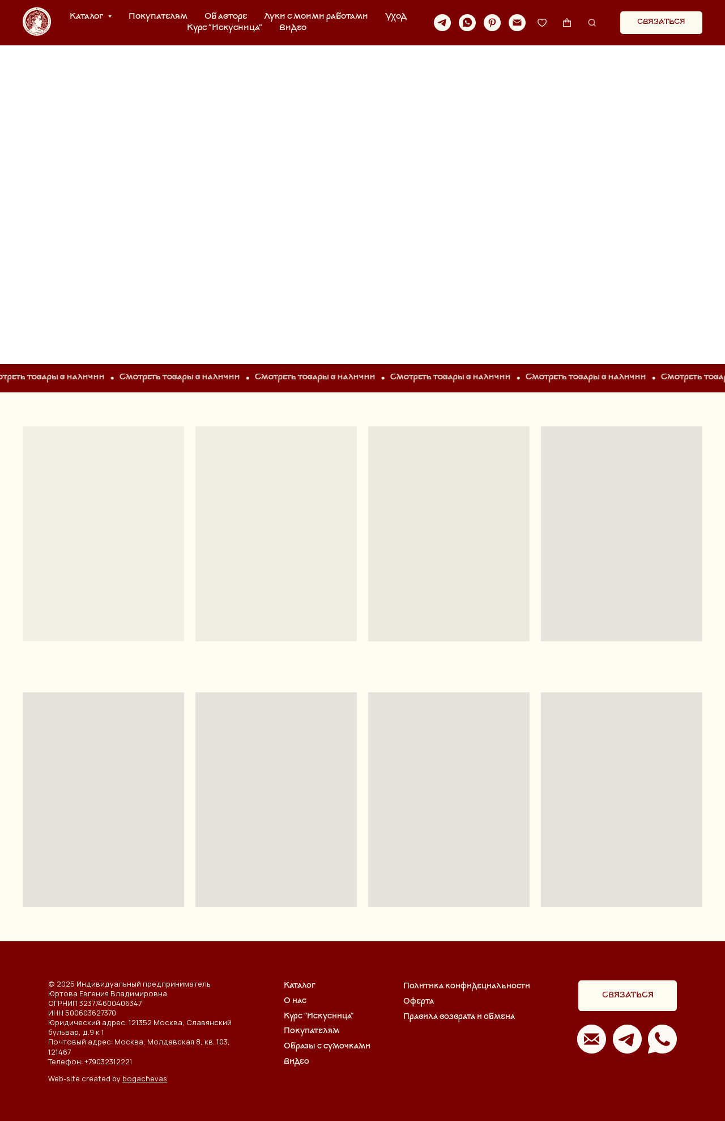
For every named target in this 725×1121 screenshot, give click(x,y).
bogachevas (144, 1078)
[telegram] (442, 22)
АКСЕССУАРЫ (604, 191)
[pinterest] (492, 22)
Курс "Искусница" (224, 28)
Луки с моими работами (316, 16)
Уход (396, 16)
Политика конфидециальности (466, 986)
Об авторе (225, 16)
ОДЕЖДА (120, 191)
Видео (292, 28)
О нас (295, 1001)
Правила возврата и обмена (459, 1017)
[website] (542, 22)
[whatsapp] (467, 22)
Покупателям (158, 16)
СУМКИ (362, 191)
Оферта (418, 1001)
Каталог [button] (87, 16)
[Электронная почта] (517, 22)
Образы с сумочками (327, 1046)
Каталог (299, 986)
